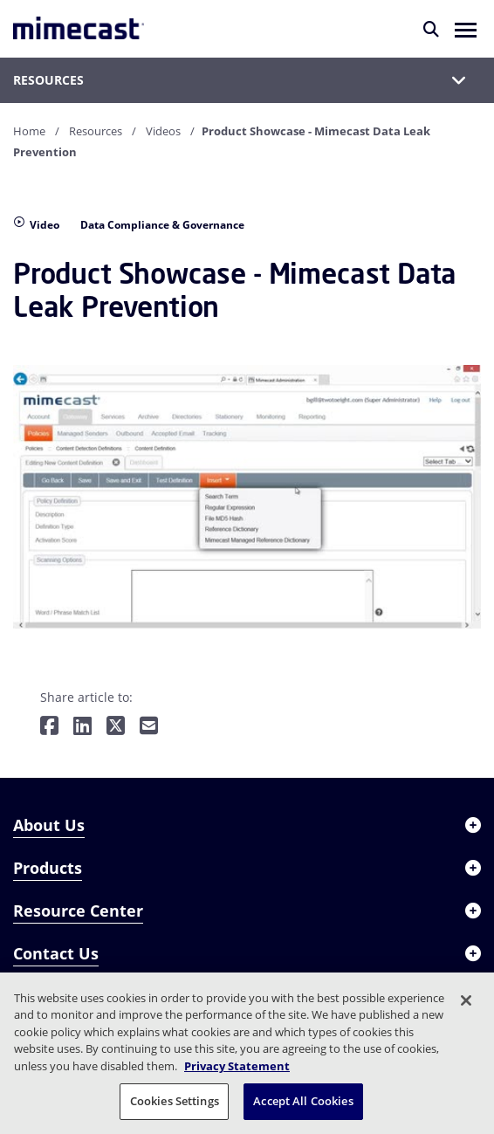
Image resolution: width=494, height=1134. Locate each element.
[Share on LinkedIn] (82, 726)
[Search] (431, 28)
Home (29, 131)
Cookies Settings (174, 1101)
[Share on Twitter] (115, 726)
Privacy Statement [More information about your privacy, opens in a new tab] (237, 1066)
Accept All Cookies (303, 1101)
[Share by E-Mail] (149, 726)
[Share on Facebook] (49, 726)
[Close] (466, 1000)
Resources (95, 131)
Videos (163, 131)
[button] (465, 29)
